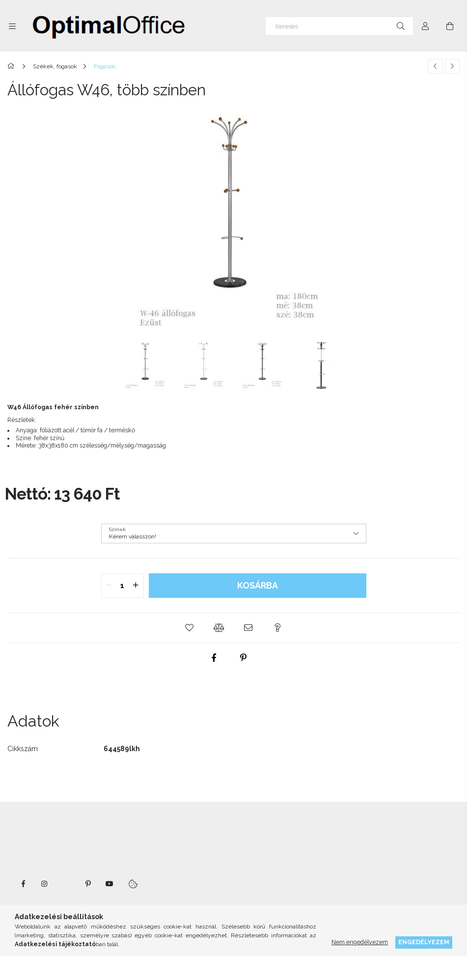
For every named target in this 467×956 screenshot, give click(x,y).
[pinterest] (243, 657)
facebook (23, 883)
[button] (189, 627)
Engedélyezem (423, 942)
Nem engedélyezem (359, 942)
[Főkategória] (12, 66)
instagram (44, 883)
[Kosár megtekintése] (450, 26)
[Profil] (425, 26)
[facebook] (213, 657)
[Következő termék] (452, 66)
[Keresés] (339, 26)
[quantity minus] (109, 585)
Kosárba (257, 585)
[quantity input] (122, 585)
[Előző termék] (435, 66)
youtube (109, 883)
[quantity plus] (136, 585)
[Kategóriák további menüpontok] (12, 26)
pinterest (88, 883)
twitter (66, 883)
